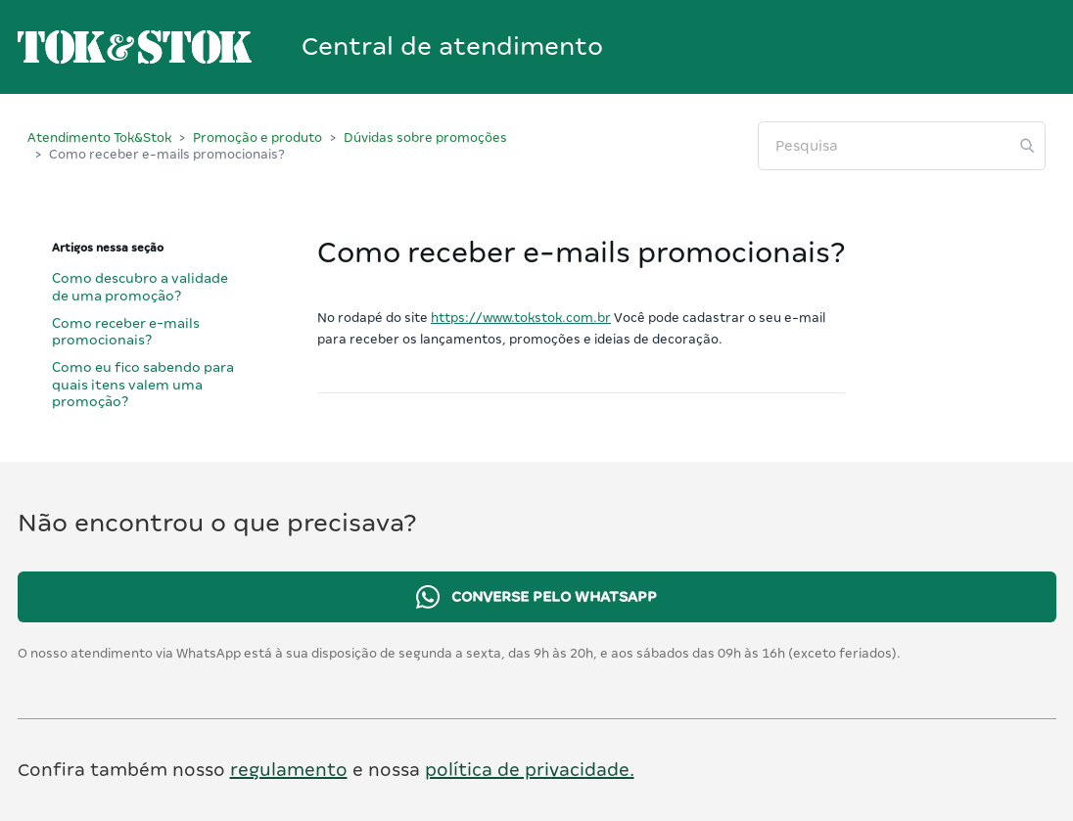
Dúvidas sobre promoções (425, 137)
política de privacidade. (529, 769)
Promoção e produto (257, 137)
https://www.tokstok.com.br (521, 317)
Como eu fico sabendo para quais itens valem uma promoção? (143, 384)
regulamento (289, 769)
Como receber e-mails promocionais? (126, 331)
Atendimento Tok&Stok (99, 137)
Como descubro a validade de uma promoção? (140, 286)
